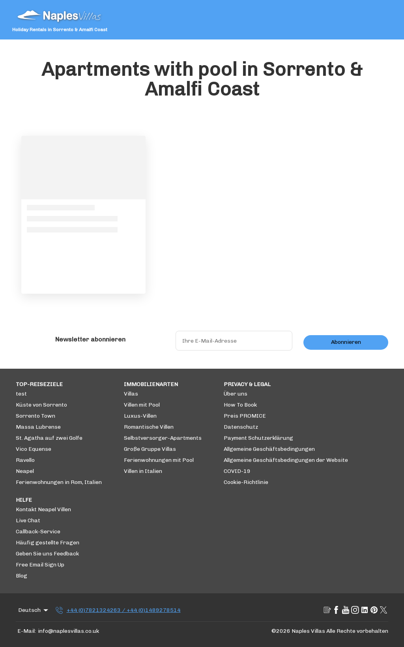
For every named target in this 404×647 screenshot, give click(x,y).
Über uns (235, 393)
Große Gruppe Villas (150, 449)
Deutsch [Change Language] (33, 610)
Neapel (25, 471)
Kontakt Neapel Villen (43, 509)
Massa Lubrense (38, 427)
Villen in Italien (143, 471)
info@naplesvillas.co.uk (68, 631)
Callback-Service (38, 531)
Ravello (25, 460)
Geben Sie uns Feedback (47, 553)
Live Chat (28, 520)
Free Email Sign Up (40, 564)
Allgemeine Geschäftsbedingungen (269, 449)
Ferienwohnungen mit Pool (159, 460)
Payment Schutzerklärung (258, 438)
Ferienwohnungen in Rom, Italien (59, 482)
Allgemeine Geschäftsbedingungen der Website (286, 460)
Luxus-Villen (140, 416)
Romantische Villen (149, 427)
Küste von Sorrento (41, 404)
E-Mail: (26, 631)
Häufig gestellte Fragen (47, 542)
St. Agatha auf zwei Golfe (49, 438)
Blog (21, 575)
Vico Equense (33, 449)
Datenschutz (241, 427)
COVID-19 (237, 471)
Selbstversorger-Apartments (163, 438)
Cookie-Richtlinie (246, 482)
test (21, 393)
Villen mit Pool (142, 404)
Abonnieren (346, 342)
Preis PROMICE (245, 416)
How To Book (240, 404)
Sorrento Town (35, 416)
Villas (131, 393)
